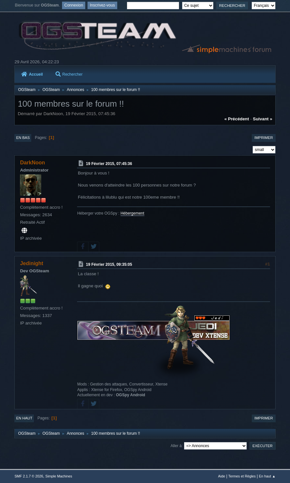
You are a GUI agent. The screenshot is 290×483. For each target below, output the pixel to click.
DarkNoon (32, 162)
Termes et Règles (242, 476)
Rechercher (69, 74)
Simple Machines (58, 476)
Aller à (176, 446)
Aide (221, 476)
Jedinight (31, 263)
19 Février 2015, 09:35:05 (109, 264)
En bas (23, 138)
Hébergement (132, 213)
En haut (24, 418)
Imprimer (263, 138)
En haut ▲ (267, 476)
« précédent (236, 118)
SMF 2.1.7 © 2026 (28, 476)
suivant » (262, 118)
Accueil (32, 74)
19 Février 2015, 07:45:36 (109, 163)
